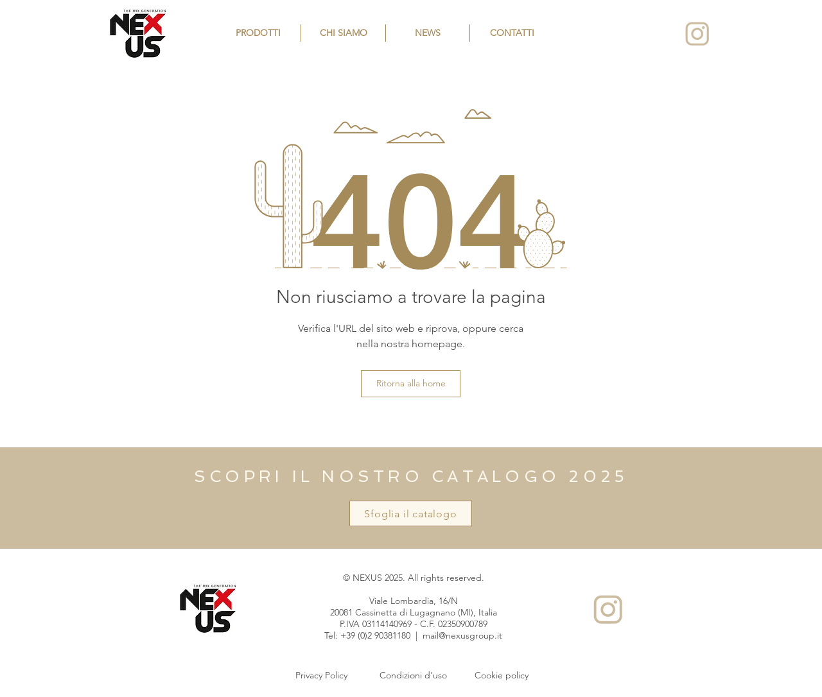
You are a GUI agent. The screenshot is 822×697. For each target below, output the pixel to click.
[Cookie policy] (501, 675)
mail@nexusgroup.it (462, 635)
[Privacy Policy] (321, 675)
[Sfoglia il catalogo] (410, 513)
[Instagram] (697, 34)
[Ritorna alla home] (410, 383)
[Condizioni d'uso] (413, 675)
